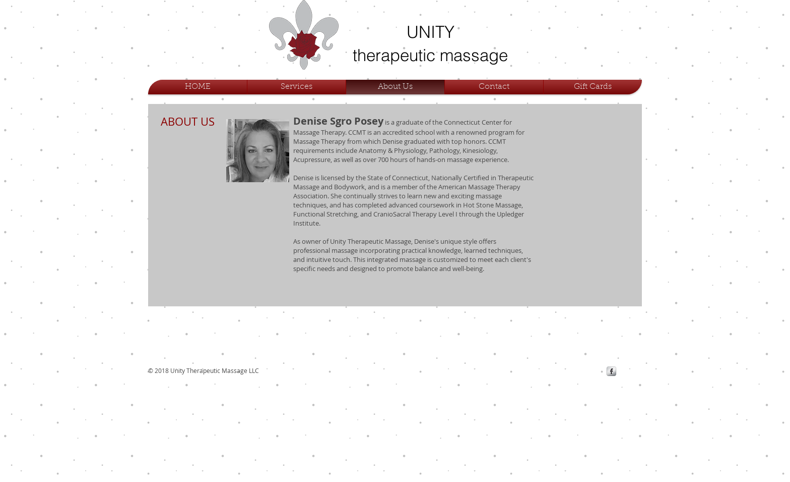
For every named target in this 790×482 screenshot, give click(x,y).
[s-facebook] (611, 371)
